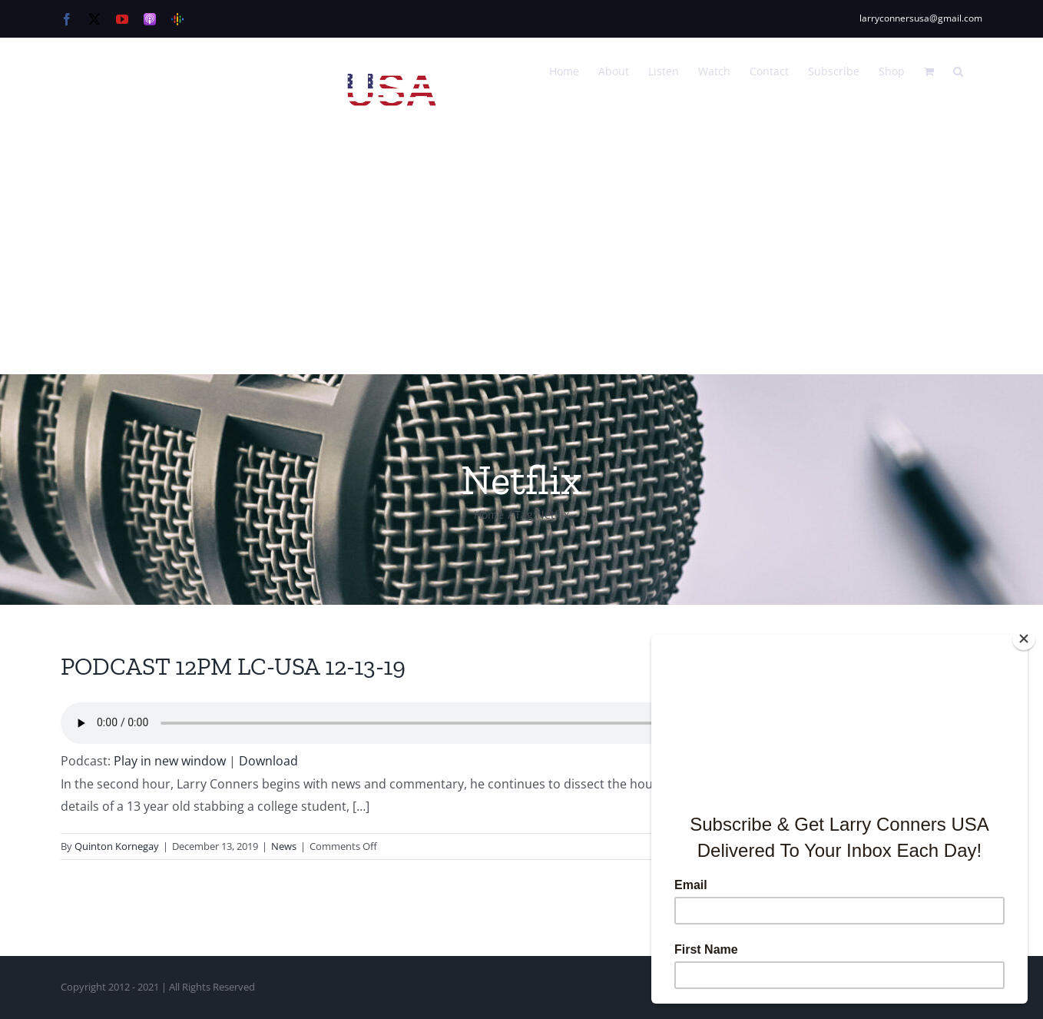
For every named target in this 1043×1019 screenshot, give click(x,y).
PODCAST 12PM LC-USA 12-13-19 (233, 666)
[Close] (1023, 638)
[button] (958, 70)
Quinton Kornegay (116, 846)
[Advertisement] (521, 259)
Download (268, 760)
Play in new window (170, 760)
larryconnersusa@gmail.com (920, 18)
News (283, 846)
